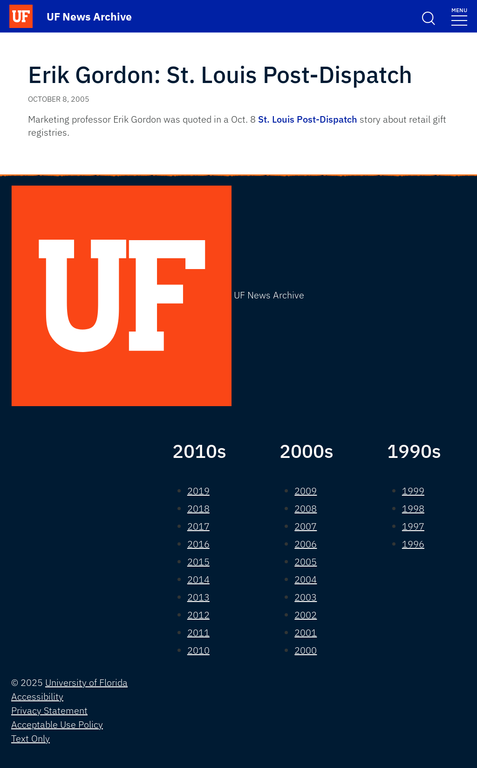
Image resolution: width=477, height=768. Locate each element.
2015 (198, 561)
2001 (305, 632)
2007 (305, 526)
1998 (413, 508)
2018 (198, 508)
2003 (305, 597)
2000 (305, 650)
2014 (198, 579)
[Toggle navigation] (459, 16)
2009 (305, 490)
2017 (198, 526)
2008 (305, 508)
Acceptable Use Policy (57, 724)
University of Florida (86, 682)
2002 (305, 615)
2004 (305, 579)
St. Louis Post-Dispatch (309, 119)
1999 (413, 490)
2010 (198, 650)
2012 (198, 615)
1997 (413, 526)
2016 (198, 544)
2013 (198, 597)
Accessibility (37, 696)
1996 (413, 544)
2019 (198, 490)
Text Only (30, 738)
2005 (305, 561)
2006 (305, 544)
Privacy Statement (49, 710)
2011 (198, 632)
